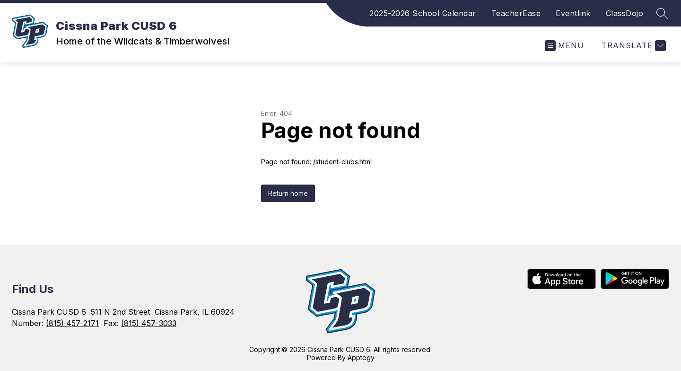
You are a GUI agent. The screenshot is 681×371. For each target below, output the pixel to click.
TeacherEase (516, 13)
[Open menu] (564, 46)
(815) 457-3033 (148, 323)
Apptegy (361, 357)
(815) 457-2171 (72, 323)
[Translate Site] (632, 46)
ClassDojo (625, 13)
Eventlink (573, 13)
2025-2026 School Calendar (422, 13)
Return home (288, 193)
